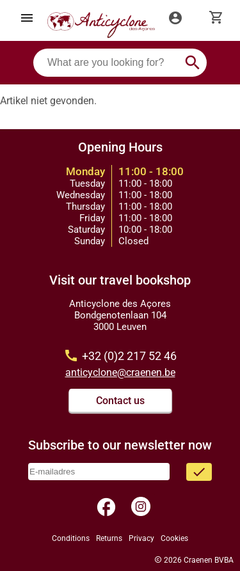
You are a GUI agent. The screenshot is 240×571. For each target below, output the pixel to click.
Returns (109, 538)
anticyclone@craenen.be (120, 372)
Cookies (174, 538)
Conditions (71, 538)
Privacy (141, 538)
